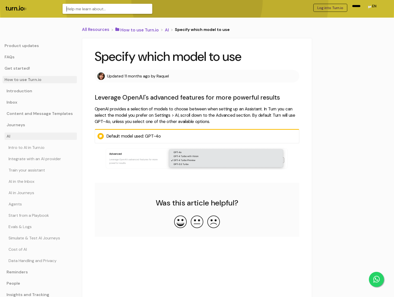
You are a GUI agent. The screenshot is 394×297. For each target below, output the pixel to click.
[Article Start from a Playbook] (40, 215)
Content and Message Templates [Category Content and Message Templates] (40, 113)
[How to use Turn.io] (137, 29)
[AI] (167, 29)
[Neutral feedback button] (197, 222)
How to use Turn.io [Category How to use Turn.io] (23, 79)
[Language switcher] (371, 8)
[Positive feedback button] (180, 222)
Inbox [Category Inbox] (12, 102)
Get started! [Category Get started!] (17, 68)
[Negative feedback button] (213, 222)
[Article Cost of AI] (40, 249)
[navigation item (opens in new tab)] (356, 6)
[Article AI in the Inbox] (40, 181)
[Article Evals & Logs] (40, 226)
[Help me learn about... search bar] (107, 9)
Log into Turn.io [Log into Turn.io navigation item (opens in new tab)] (330, 8)
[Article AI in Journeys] (40, 192)
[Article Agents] (40, 204)
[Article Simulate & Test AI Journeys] (40, 238)
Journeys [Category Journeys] (16, 125)
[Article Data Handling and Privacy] (40, 260)
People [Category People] (13, 283)
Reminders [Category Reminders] (17, 272)
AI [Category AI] (8, 136)
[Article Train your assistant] (40, 170)
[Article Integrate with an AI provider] (40, 158)
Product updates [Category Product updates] (22, 45)
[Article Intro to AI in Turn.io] (40, 147)
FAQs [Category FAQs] (10, 57)
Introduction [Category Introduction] (19, 91)
